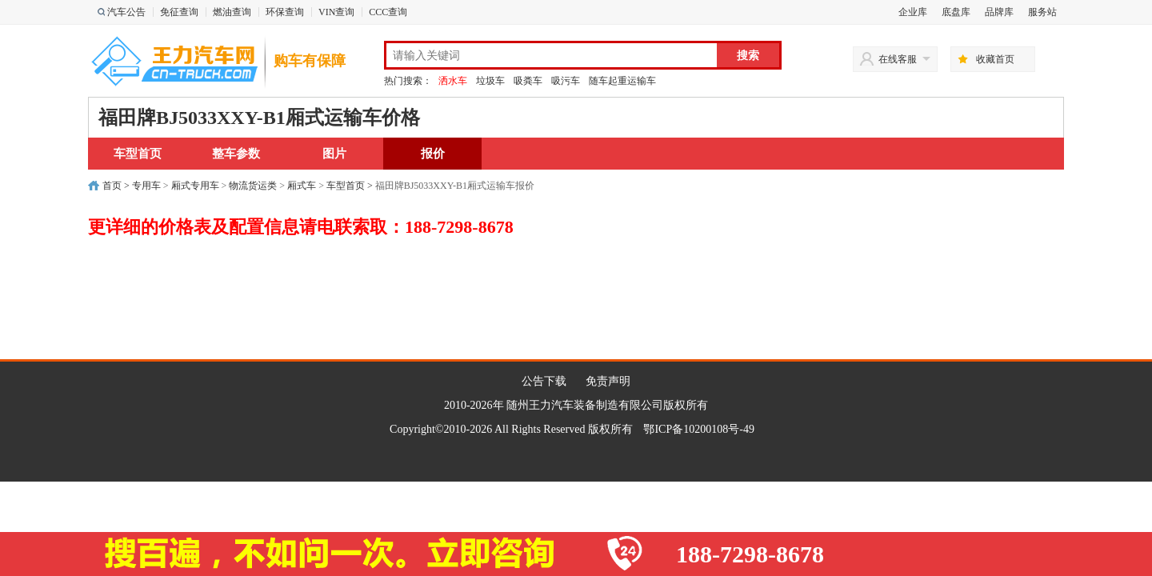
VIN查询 (336, 12)
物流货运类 (253, 185)
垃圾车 (490, 80)
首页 (112, 185)
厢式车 (301, 185)
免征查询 (179, 12)
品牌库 (999, 12)
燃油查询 (232, 12)
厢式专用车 (195, 185)
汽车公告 (126, 12)
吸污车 (565, 80)
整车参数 (236, 153)
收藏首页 (995, 59)
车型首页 (138, 153)
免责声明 (608, 381)
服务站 (1042, 12)
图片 (334, 153)
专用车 (146, 185)
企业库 (912, 12)
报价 (433, 153)
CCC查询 (388, 12)
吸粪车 (528, 80)
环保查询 (285, 12)
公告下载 (544, 381)
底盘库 (956, 12)
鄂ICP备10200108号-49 (698, 429)
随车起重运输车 (622, 80)
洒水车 (452, 80)
